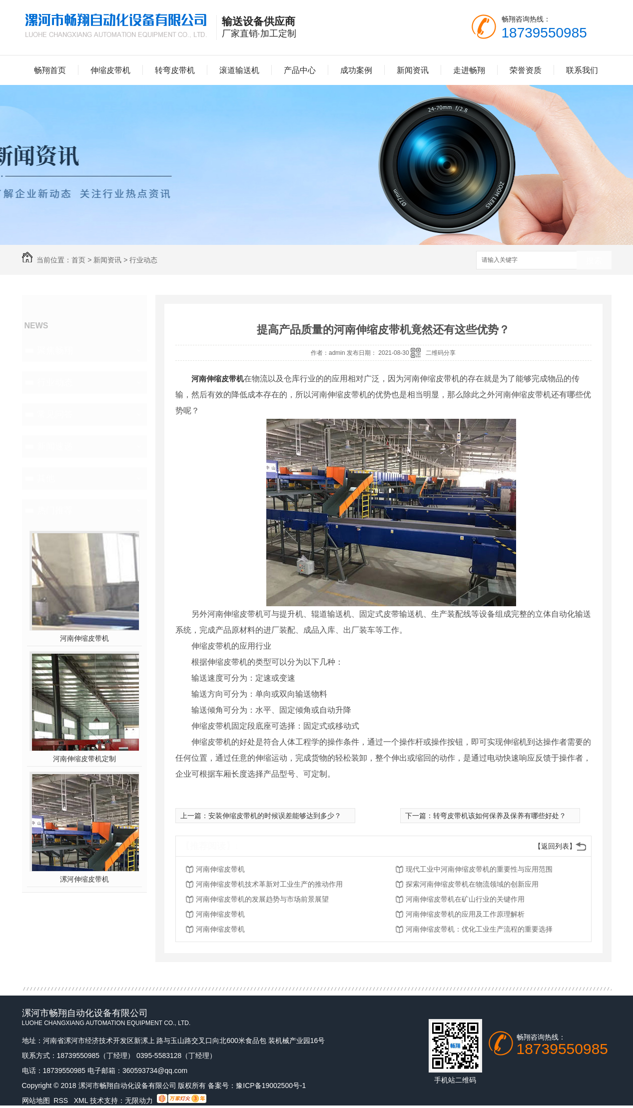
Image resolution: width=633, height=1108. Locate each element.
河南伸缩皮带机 (84, 638)
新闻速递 (55, 446)
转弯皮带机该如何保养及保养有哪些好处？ (499, 816)
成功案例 (356, 70)
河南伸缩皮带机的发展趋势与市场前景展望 (262, 899)
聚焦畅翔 (55, 350)
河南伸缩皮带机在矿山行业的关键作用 (465, 899)
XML (82, 1101)
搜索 (594, 260)
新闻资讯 (413, 70)
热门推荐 (55, 510)
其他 (46, 478)
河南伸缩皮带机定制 (84, 759)
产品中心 (300, 70)
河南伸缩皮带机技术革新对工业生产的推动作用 (269, 884)
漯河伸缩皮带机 (84, 879)
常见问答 (55, 414)
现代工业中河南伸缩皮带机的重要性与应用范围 (479, 869)
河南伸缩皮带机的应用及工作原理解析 (465, 914)
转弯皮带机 (175, 70)
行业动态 (143, 260)
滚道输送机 (239, 70)
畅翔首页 (50, 70)
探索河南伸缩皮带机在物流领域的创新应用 (472, 884)
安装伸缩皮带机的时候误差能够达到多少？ (274, 816)
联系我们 (582, 70)
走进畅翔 (469, 70)
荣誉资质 (526, 70)
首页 (78, 260)
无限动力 (139, 1101)
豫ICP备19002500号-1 (271, 1086)
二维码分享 (441, 352)
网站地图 (36, 1101)
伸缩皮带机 (110, 70)
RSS (61, 1101)
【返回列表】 (555, 846)
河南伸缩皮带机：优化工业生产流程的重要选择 (479, 929)
